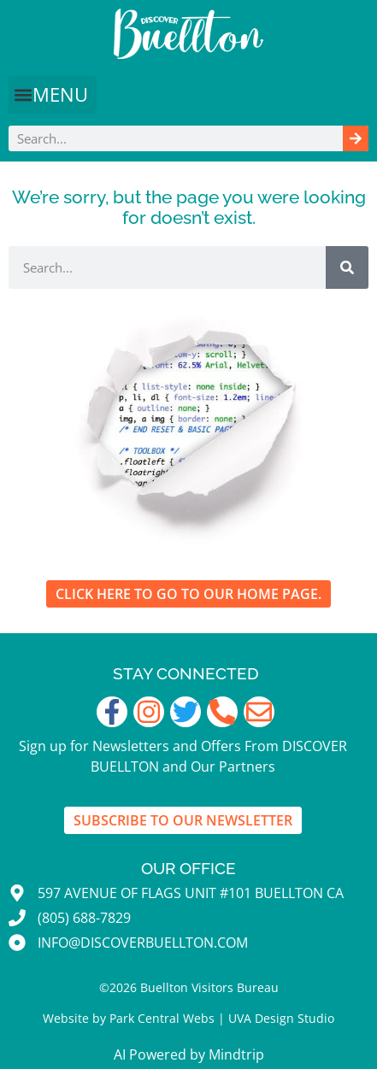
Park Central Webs (162, 1018)
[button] (53, 95)
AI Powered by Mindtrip (189, 1054)
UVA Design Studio (281, 1018)
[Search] (355, 138)
